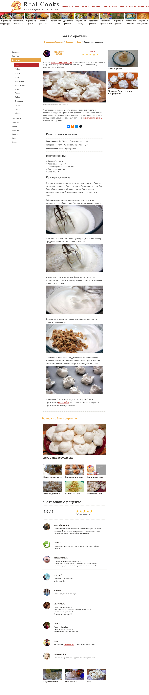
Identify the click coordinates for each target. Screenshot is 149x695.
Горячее (75, 6)
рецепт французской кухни (61, 62)
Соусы (141, 6)
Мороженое (20, 85)
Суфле (17, 97)
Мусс (17, 89)
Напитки (123, 6)
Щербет (18, 113)
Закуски (106, 6)
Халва (17, 105)
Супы (14, 142)
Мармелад (19, 81)
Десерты (85, 6)
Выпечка (66, 6)
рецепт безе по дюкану (92, 118)
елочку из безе (69, 644)
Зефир (17, 69)
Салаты (132, 6)
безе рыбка (63, 402)
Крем (17, 77)
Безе (17, 65)
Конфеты (19, 73)
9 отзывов (90, 51)
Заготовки (96, 6)
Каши (114, 6)
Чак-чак (18, 109)
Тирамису (19, 101)
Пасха (17, 93)
